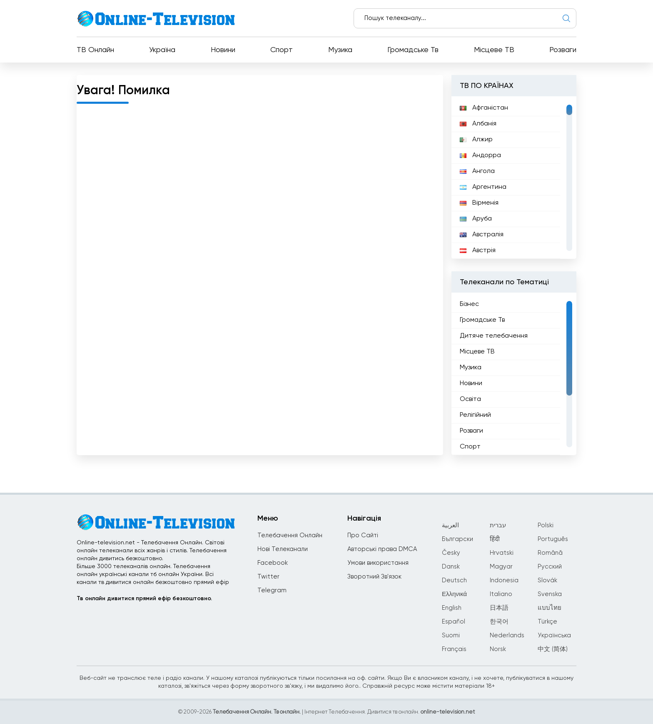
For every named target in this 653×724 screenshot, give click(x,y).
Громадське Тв (413, 50)
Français (454, 649)
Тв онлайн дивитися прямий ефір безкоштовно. (144, 598)
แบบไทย (549, 608)
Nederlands (507, 635)
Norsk (498, 649)
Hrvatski (501, 553)
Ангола (477, 171)
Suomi (451, 635)
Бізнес (469, 304)
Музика (340, 50)
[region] (513, 177)
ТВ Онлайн (95, 50)
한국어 (499, 622)
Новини (223, 50)
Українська (554, 635)
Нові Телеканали (282, 549)
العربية (450, 525)
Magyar (501, 567)
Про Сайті (362, 535)
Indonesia (504, 580)
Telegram (272, 590)
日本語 (499, 608)
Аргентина (483, 187)
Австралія (481, 234)
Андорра (480, 155)
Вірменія (479, 203)
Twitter (268, 577)
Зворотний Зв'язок (374, 577)
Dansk (451, 567)
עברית (498, 525)
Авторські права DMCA (382, 549)
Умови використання (378, 563)
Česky (451, 553)
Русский (550, 567)
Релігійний (475, 415)
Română (550, 553)
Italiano (501, 594)
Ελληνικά (454, 594)
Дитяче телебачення (494, 336)
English (451, 608)
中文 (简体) (553, 649)
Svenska (550, 594)
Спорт (281, 50)
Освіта (470, 399)
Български (457, 539)
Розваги (562, 50)
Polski (545, 525)
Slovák (547, 580)
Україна (162, 50)
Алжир (476, 139)
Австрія (478, 250)
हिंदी (495, 539)
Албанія (478, 123)
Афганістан (484, 108)
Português (553, 539)
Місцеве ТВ (494, 50)
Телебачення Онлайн (289, 535)
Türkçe (547, 622)
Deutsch (454, 580)
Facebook (272, 563)
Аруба (476, 218)
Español (453, 622)
